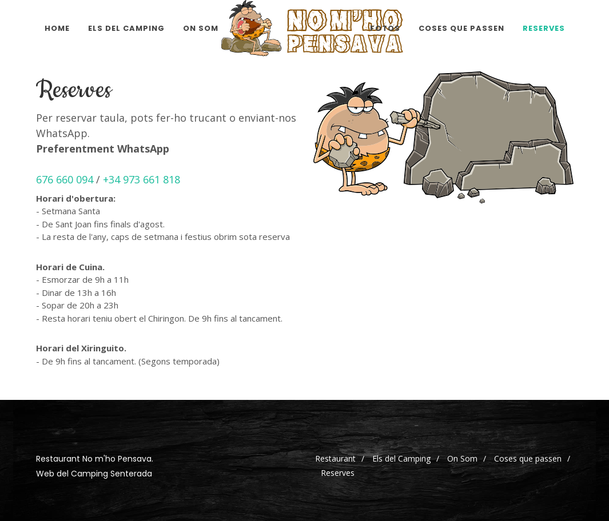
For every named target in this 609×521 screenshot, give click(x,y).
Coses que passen (528, 458)
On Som (462, 458)
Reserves (338, 472)
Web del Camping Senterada (94, 473)
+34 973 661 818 (141, 179)
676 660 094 (64, 179)
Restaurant (335, 458)
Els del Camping (401, 458)
